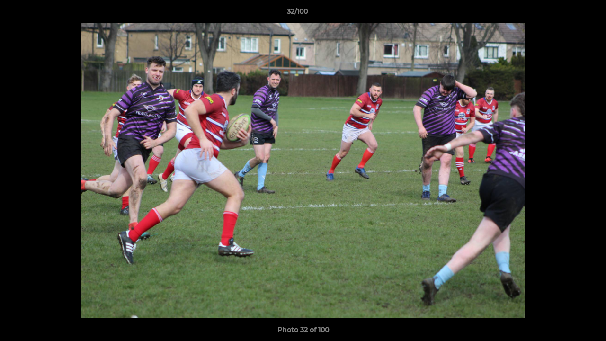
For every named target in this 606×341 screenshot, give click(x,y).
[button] (566, 13)
